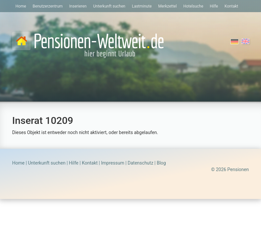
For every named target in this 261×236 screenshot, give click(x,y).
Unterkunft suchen (109, 6)
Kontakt (231, 6)
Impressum (112, 163)
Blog (161, 163)
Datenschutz (140, 163)
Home (20, 6)
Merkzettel (167, 6)
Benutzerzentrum (47, 6)
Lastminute (142, 6)
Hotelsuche (193, 6)
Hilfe (214, 6)
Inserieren (78, 6)
